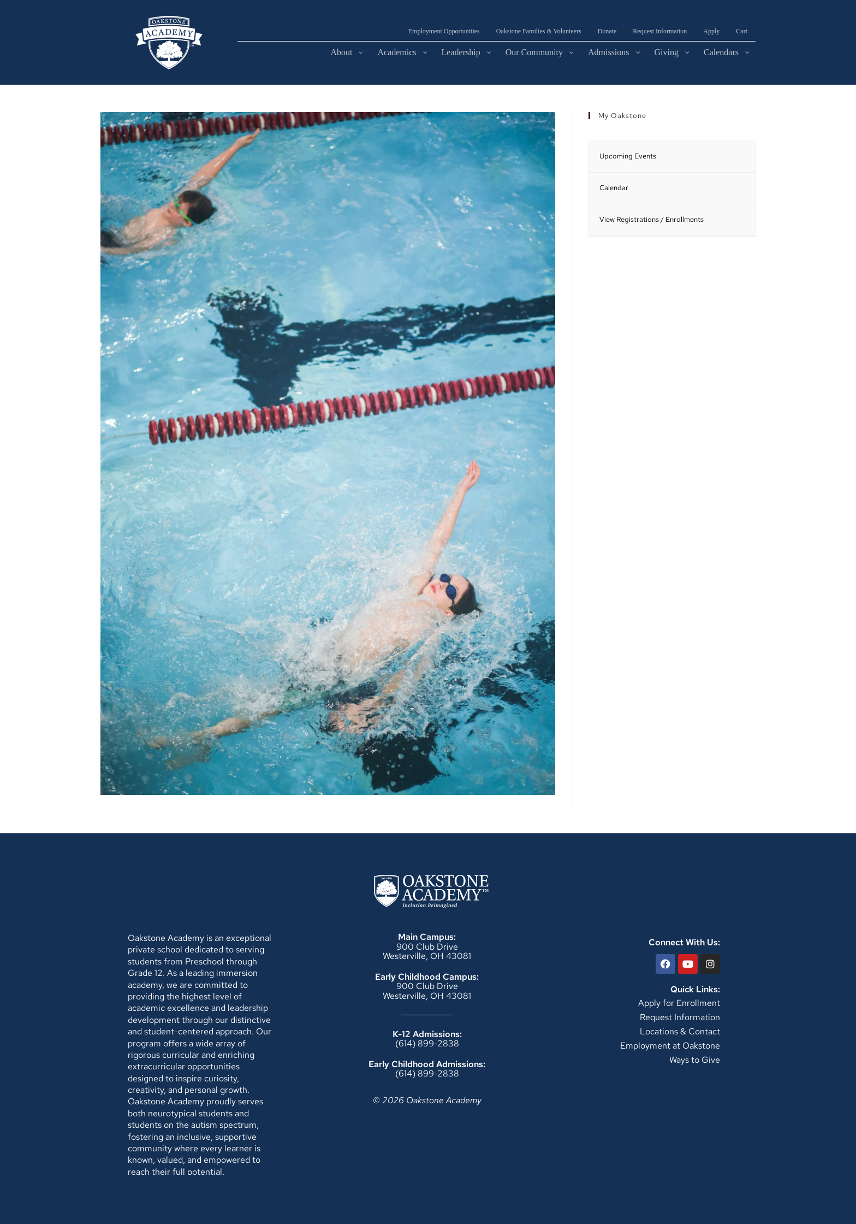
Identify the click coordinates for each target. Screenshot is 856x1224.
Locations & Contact (680, 1031)
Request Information (680, 1017)
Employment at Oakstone (670, 1045)
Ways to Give (694, 1060)
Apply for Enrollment (679, 1003)
